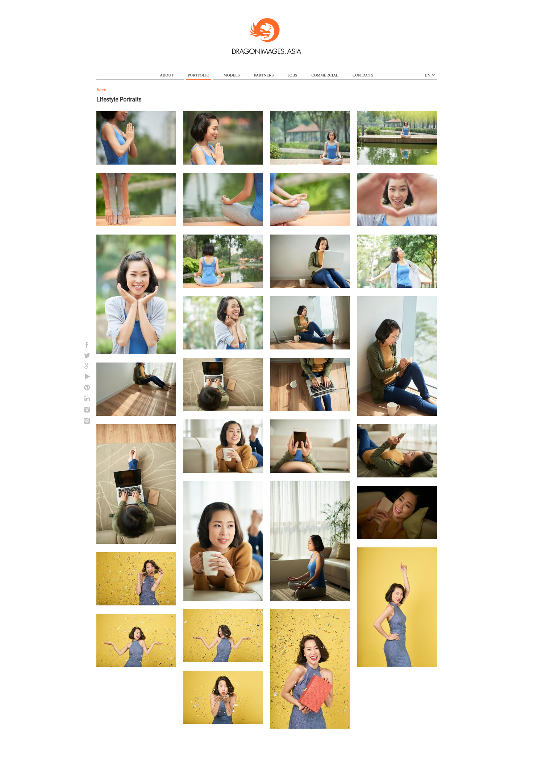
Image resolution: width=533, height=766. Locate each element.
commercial (324, 75)
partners (264, 75)
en (429, 75)
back (101, 89)
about (167, 75)
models (232, 75)
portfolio (198, 75)
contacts (363, 75)
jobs (292, 75)
